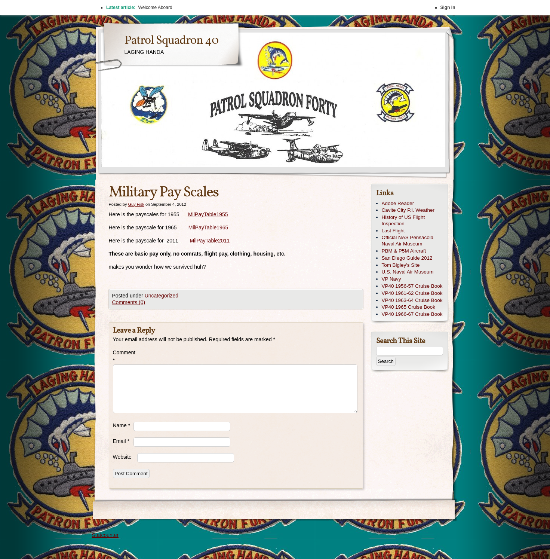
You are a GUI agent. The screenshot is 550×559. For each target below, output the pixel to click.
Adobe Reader (398, 203)
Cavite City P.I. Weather (408, 210)
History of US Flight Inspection (403, 220)
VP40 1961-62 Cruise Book (412, 293)
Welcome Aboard (155, 7)
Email (121, 441)
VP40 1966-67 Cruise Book (412, 314)
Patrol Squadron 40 (171, 41)
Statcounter (105, 535)
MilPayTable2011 (210, 241)
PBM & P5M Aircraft (404, 251)
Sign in (447, 7)
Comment (123, 356)
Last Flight (393, 230)
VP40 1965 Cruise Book (408, 307)
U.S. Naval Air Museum (408, 272)
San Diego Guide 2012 (407, 258)
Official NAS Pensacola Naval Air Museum (408, 241)
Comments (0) (128, 302)
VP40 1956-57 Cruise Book (412, 286)
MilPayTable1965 (208, 227)
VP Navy (391, 279)
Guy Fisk (136, 204)
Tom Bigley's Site (401, 265)
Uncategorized (161, 296)
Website (122, 457)
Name (121, 425)
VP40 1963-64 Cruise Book (412, 300)
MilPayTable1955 (208, 214)
